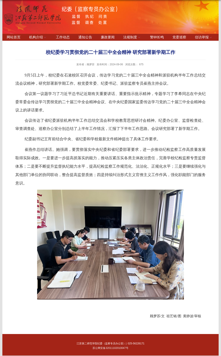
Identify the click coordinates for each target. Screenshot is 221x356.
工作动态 (63, 37)
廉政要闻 (108, 37)
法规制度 (132, 37)
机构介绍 (38, 37)
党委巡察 (179, 37)
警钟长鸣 (157, 37)
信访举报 (204, 37)
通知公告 (85, 37)
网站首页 (14, 37)
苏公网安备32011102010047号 (110, 348)
